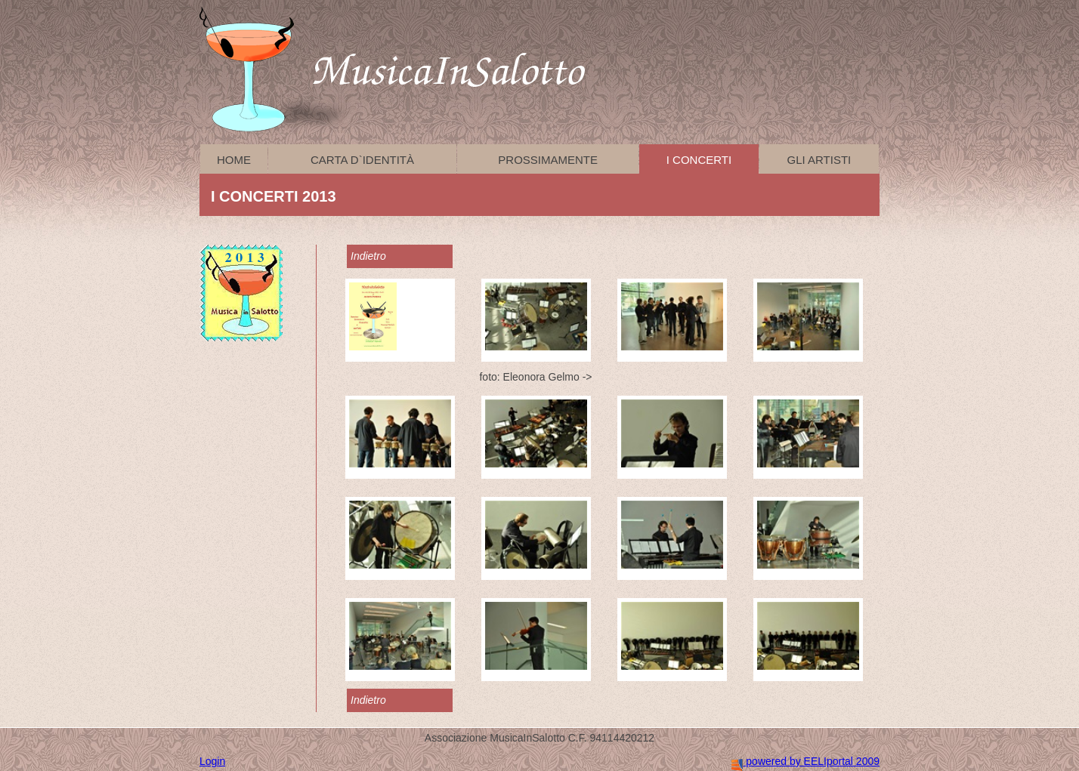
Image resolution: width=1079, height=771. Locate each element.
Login (212, 761)
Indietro (368, 256)
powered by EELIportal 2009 (805, 761)
